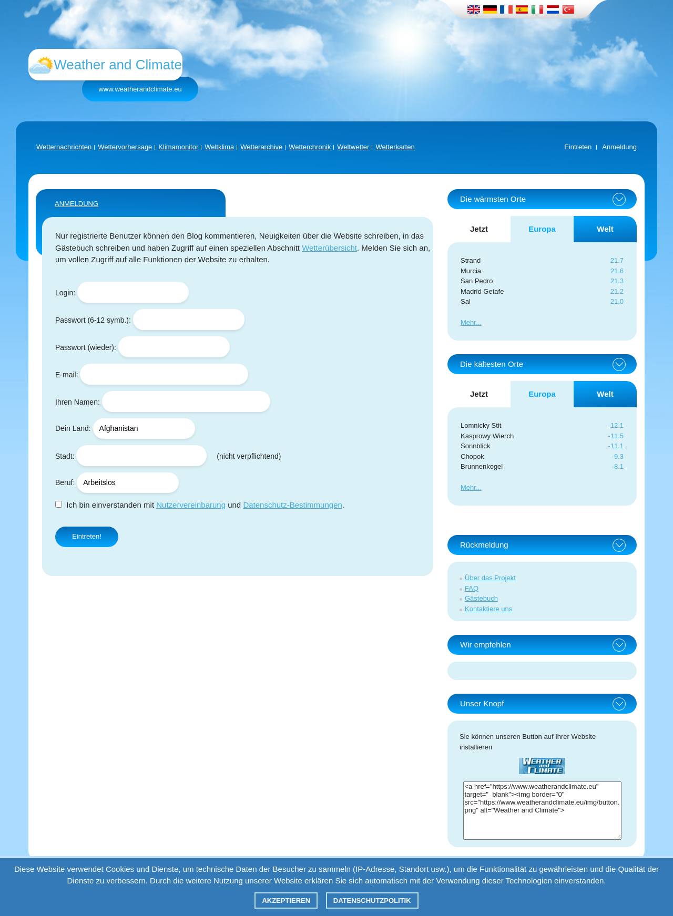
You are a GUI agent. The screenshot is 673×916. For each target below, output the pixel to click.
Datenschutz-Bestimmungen (292, 504)
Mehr (468, 322)
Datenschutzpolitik (372, 900)
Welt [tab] (605, 228)
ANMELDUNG (76, 204)
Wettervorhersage (125, 147)
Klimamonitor (178, 147)
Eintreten (578, 147)
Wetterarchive (261, 147)
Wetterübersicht (329, 247)
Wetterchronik (310, 147)
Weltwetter (353, 147)
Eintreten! (86, 536)
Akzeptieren (286, 900)
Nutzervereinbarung (191, 504)
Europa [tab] (542, 228)
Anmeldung (619, 147)
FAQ (471, 588)
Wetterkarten (394, 147)
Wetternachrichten (63, 147)
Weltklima (219, 147)
